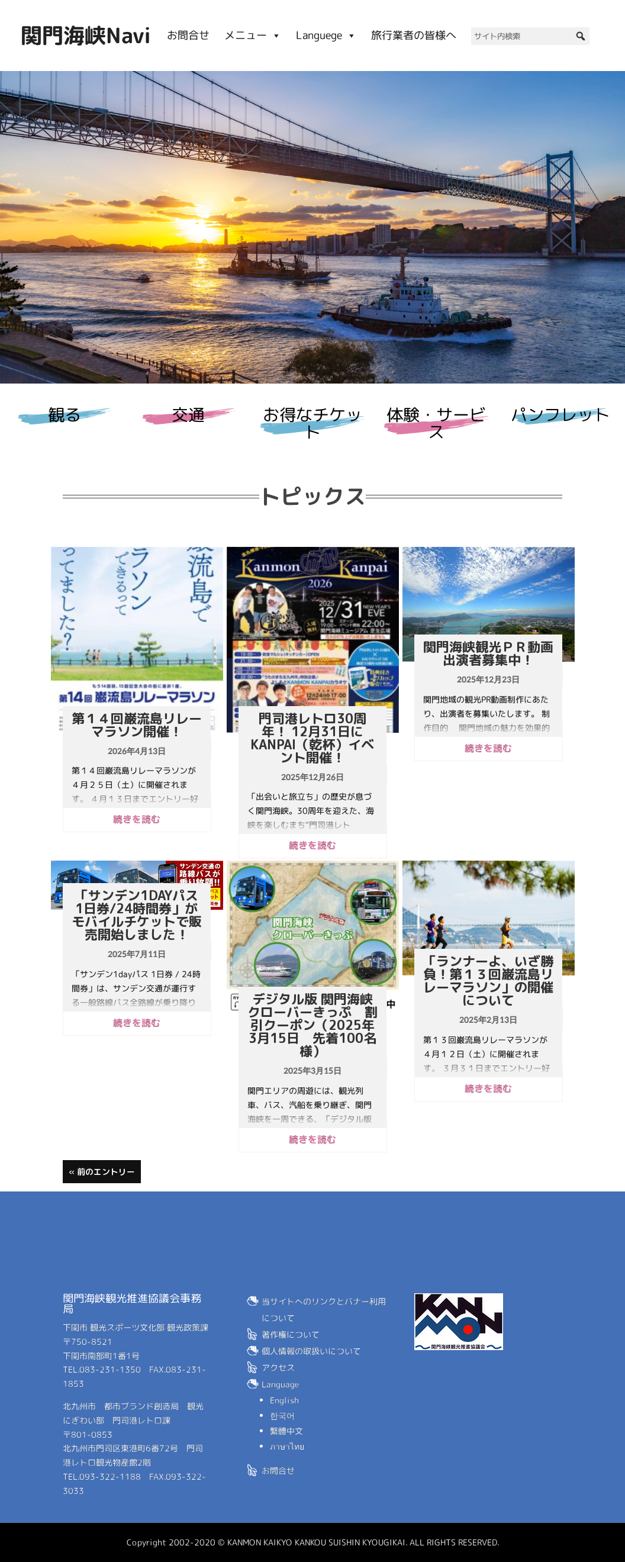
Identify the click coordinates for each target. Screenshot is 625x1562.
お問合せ (188, 35)
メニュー (252, 35)
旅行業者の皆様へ (413, 35)
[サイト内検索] (530, 36)
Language (280, 1384)
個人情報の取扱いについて (311, 1351)
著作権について (291, 1334)
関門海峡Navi (86, 35)
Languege (326, 35)
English (284, 1400)
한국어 (282, 1415)
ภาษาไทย (287, 1446)
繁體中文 (286, 1431)
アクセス (278, 1367)
